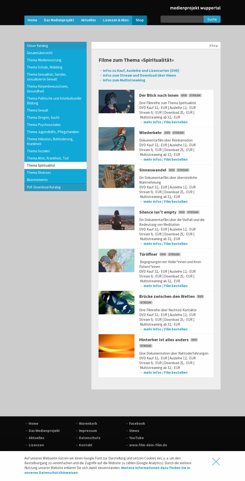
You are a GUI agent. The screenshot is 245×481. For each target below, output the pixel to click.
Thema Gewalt (37, 110)
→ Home (31, 423)
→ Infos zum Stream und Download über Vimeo (137, 75)
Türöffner (160, 254)
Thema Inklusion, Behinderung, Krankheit (50, 141)
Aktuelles (88, 20)
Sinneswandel (164, 170)
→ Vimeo (132, 430)
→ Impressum (86, 430)
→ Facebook (135, 423)
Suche (212, 19)
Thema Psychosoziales (44, 124)
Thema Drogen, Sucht (43, 117)
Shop (140, 20)
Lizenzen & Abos (116, 20)
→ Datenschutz (87, 438)
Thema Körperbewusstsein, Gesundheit (47, 88)
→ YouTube (134, 438)
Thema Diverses (39, 172)
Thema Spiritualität (41, 165)
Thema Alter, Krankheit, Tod (47, 158)
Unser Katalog (37, 45)
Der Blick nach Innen (171, 95)
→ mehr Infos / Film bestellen (163, 122)
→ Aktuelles (34, 438)
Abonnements (37, 179)
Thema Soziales (38, 151)
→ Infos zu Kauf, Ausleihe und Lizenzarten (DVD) (139, 70)
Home (32, 20)
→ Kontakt (83, 445)
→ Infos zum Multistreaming (122, 80)
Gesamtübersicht (40, 53)
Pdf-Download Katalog (44, 187)
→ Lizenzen (34, 445)
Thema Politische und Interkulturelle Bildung (54, 100)
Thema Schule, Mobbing (44, 67)
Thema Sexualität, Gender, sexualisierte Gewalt (46, 76)
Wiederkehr (162, 132)
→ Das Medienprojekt (42, 430)
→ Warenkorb (86, 423)
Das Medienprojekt (59, 20)
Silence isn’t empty (169, 212)
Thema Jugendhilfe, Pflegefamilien (53, 132)
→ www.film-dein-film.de (146, 445)
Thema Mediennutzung (44, 60)
